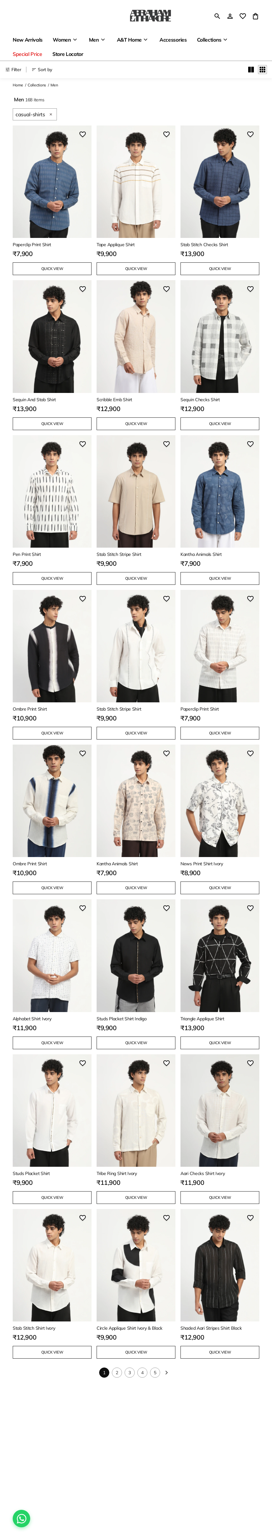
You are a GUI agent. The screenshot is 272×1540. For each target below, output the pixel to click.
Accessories (173, 40)
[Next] (166, 1372)
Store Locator (67, 54)
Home (18, 85)
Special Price (27, 54)
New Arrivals (28, 40)
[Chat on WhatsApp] (21, 1518)
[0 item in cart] (255, 16)
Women (62, 40)
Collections (209, 40)
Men (94, 40)
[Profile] (230, 16)
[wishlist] (243, 16)
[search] (217, 16)
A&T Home (129, 40)
